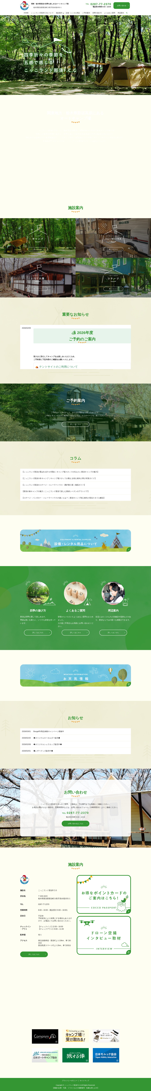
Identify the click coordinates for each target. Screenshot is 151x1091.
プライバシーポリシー (69, 1081)
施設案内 (59, 13)
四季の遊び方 (97, 13)
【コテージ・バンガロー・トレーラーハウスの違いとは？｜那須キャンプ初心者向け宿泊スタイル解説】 (63, 498)
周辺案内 (121, 13)
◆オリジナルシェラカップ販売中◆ (47, 744)
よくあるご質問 (109, 13)
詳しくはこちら (75, 424)
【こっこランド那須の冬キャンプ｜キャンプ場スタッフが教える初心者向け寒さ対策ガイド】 (59, 478)
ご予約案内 (86, 13)
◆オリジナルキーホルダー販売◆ (46, 738)
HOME (26, 13)
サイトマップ (84, 1081)
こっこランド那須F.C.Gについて (42, 13)
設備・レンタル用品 (73, 13)
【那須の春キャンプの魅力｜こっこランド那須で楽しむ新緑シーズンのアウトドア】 (55, 491)
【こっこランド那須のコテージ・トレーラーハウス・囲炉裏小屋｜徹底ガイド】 (54, 485)
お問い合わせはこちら (75, 823)
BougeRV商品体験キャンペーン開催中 (48, 731)
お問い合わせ (121, 5)
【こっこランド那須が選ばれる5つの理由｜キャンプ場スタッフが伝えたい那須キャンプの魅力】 (60, 472)
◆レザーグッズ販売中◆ (43, 751)
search (126, 13)
